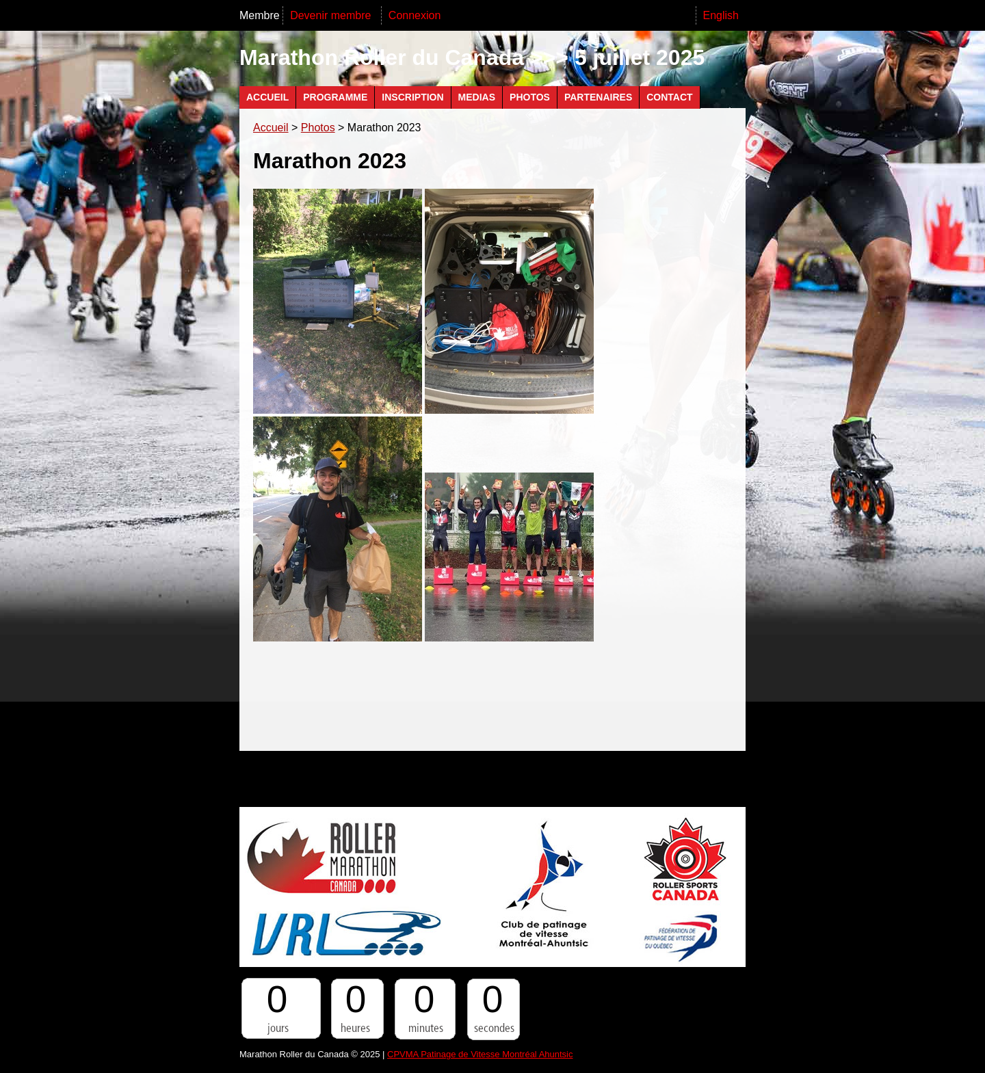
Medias (476, 97)
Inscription (412, 97)
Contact (669, 97)
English (721, 15)
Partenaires (598, 97)
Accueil (267, 97)
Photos (530, 97)
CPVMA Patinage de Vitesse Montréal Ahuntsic (480, 1054)
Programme (335, 97)
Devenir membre (332, 15)
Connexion (415, 15)
